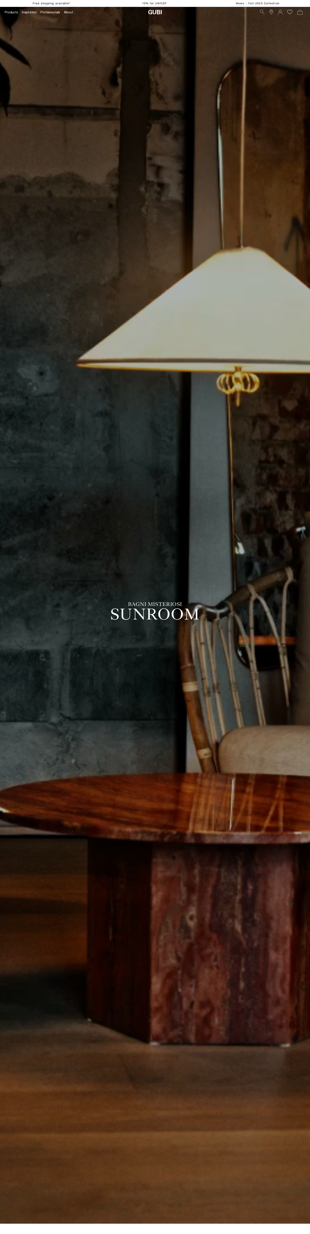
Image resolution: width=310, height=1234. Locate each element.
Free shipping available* (51, 3)
